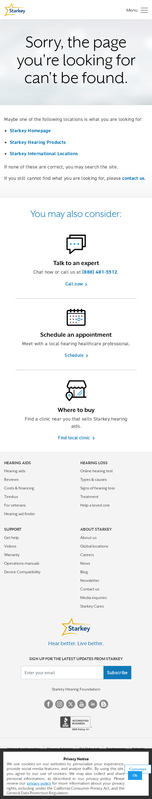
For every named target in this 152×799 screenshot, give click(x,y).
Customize (137, 769)
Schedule (74, 355)
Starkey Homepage (30, 130)
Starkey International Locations (44, 153)
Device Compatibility (22, 572)
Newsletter (89, 580)
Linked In (92, 704)
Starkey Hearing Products (38, 142)
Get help (11, 537)
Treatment (89, 496)
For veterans (15, 505)
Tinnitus (11, 496)
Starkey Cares (92, 606)
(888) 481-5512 (99, 272)
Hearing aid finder (19, 514)
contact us (133, 178)
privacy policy (39, 783)
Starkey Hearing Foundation (76, 689)
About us (88, 537)
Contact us (89, 589)
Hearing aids (14, 471)
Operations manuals (21, 563)
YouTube (81, 704)
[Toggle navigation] (136, 10)
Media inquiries (93, 597)
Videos (10, 546)
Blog (84, 572)
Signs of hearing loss (97, 488)
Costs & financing (19, 488)
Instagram (59, 704)
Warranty (12, 554)
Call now (74, 284)
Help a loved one (95, 505)
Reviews (11, 479)
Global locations (94, 546)
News (85, 563)
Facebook (48, 704)
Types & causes (93, 479)
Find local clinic (74, 438)
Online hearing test (96, 471)
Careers (87, 554)
